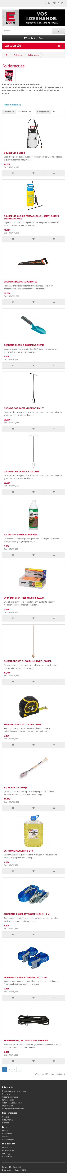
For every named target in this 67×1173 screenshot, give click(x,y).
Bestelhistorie (8, 1150)
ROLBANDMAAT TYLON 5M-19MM (22, 724)
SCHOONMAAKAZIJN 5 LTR (18, 850)
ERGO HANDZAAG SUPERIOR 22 (20, 281)
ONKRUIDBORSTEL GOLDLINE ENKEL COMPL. (28, 660)
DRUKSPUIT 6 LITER (14, 152)
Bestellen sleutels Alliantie (13, 1108)
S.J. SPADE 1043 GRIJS (15, 787)
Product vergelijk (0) (12, 105)
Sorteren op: (9, 111)
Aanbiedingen (8, 1139)
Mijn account (7, 1147)
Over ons (6, 1094)
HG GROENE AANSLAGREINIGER (20, 534)
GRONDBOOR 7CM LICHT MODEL (21, 471)
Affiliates (5, 1136)
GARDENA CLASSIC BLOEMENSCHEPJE (24, 344)
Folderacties (33, 55)
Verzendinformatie (10, 1097)
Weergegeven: (43, 111)
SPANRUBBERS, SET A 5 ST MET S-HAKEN (26, 1040)
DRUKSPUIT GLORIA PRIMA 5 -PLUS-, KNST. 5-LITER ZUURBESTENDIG (31, 217)
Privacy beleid (8, 1100)
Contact (5, 1117)
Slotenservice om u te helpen (14, 1091)
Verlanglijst (6, 1153)
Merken (5, 1131)
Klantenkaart (7, 1106)
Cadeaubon (7, 1133)
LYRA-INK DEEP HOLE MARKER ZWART (24, 597)
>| (19, 1069)
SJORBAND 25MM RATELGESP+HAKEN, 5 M (27, 913)
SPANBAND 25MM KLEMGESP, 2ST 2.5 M (25, 977)
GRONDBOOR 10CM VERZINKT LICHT (24, 408)
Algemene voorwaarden (12, 1103)
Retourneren (7, 1120)
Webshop (18, 55)
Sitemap (5, 1123)
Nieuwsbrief (7, 1156)
